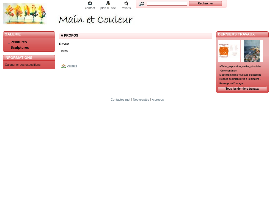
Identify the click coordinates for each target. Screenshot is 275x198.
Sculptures (19, 47)
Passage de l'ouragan (231, 83)
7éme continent (228, 70)
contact (90, 8)
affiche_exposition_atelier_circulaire (240, 66)
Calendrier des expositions (23, 64)
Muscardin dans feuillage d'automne (240, 74)
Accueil (72, 65)
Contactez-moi (120, 99)
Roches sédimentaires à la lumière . (239, 79)
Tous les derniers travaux (242, 88)
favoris (126, 8)
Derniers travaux (236, 34)
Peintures (18, 42)
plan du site (108, 8)
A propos (158, 99)
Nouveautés (141, 99)
